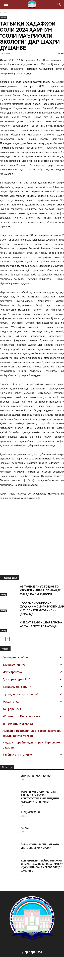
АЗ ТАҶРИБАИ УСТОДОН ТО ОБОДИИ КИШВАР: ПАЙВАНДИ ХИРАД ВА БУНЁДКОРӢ (40, 571)
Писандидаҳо (9, 559)
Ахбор (3, 18)
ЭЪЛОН (25, 809)
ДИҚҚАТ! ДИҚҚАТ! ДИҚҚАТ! (37, 757)
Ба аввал (4, 12)
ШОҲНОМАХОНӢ (30, 793)
